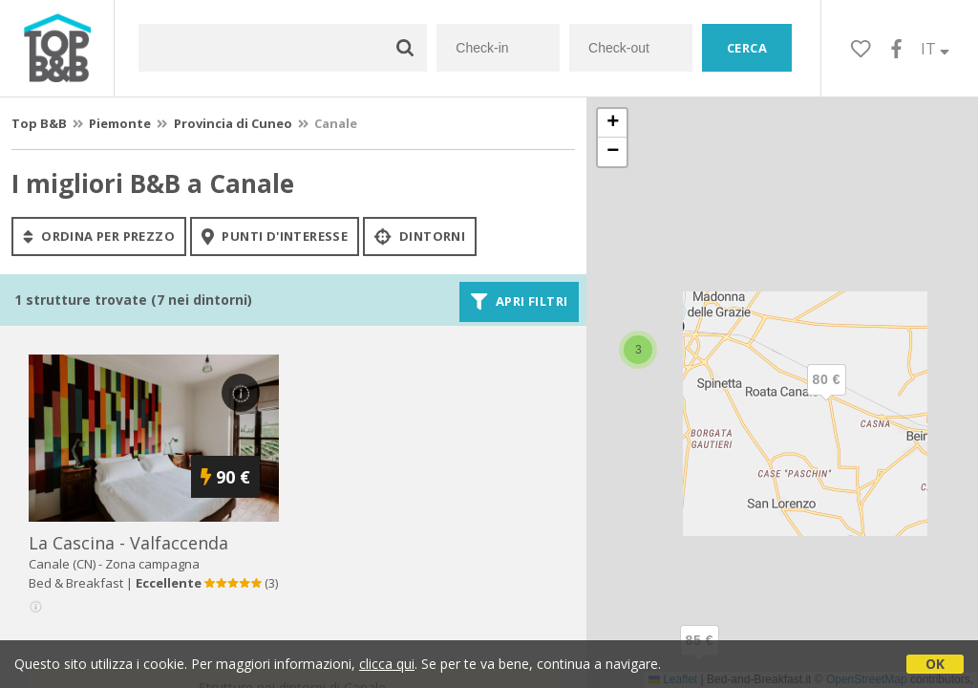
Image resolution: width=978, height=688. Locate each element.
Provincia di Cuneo (233, 123)
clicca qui (387, 664)
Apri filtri (519, 302)
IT (935, 48)
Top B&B (39, 123)
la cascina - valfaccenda (128, 542)
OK (935, 664)
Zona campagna (152, 563)
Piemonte (120, 123)
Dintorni (419, 236)
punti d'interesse (275, 236)
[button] (826, 396)
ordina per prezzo (99, 236)
